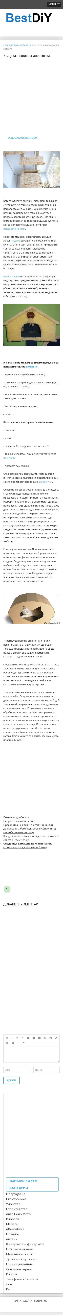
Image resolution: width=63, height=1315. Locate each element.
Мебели (12, 1224)
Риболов (12, 1219)
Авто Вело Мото (18, 1214)
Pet (8, 1289)
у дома (16, 240)
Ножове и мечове (20, 1249)
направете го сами (14, 228)
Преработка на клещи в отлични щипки (28, 824)
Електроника (16, 1199)
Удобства (13, 1204)
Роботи (11, 1274)
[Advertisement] (31, 88)
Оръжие (12, 1234)
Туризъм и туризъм (21, 1259)
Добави (11, 1080)
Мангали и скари (19, 1254)
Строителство (16, 1209)
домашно (32, 366)
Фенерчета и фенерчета (25, 1244)
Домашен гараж (18, 1269)
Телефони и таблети (22, 1279)
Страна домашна (19, 1264)
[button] (54, 4)
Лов (9, 1284)
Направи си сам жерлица (18, 821)
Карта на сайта (23, 1300)
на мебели (9, 457)
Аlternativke (15, 1229)
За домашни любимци (22, 137)
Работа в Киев (11, 276)
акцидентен (45, 481)
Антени (11, 1239)
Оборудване (15, 1194)
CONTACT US (40, 1300)
